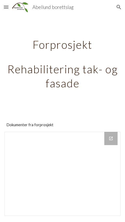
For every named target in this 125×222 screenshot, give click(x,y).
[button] (6, 7)
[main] (62, 63)
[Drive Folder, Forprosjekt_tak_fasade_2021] (62, 174)
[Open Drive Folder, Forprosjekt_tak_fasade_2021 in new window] (111, 138)
